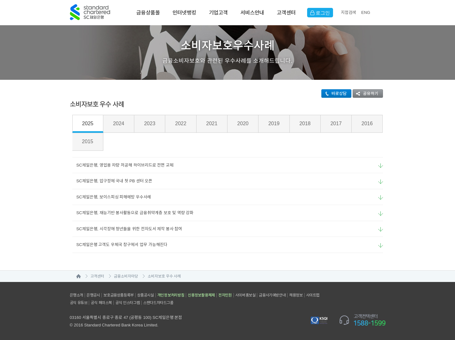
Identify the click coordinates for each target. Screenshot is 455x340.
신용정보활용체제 (201, 295)
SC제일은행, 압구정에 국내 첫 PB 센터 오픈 (112, 181)
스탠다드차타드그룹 (158, 303)
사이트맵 (312, 295)
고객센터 (286, 12)
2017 (336, 123)
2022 (180, 123)
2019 (274, 123)
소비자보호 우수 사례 (164, 276)
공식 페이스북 (101, 303)
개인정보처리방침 (171, 295)
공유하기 (365, 93)
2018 (305, 123)
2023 (149, 123)
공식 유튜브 (79, 303)
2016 (367, 123)
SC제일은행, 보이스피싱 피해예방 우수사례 (111, 197)
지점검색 (348, 12)
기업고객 (218, 12)
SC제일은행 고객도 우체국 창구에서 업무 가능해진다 (119, 244)
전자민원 (225, 295)
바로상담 (334, 93)
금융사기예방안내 (272, 295)
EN (365, 12)
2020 (243, 123)
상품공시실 (145, 295)
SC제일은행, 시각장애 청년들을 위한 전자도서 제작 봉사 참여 (127, 228)
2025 (88, 123)
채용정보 (295, 295)
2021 (212, 123)
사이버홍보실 (245, 295)
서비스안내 (252, 12)
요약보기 (380, 165)
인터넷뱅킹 (184, 12)
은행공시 (93, 295)
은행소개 (76, 295)
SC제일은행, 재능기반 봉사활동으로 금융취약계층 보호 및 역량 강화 (133, 212)
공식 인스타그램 (127, 303)
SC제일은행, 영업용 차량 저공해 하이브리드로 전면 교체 (122, 165)
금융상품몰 (148, 12)
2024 (118, 123)
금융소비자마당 (126, 276)
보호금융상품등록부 (118, 295)
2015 (87, 141)
